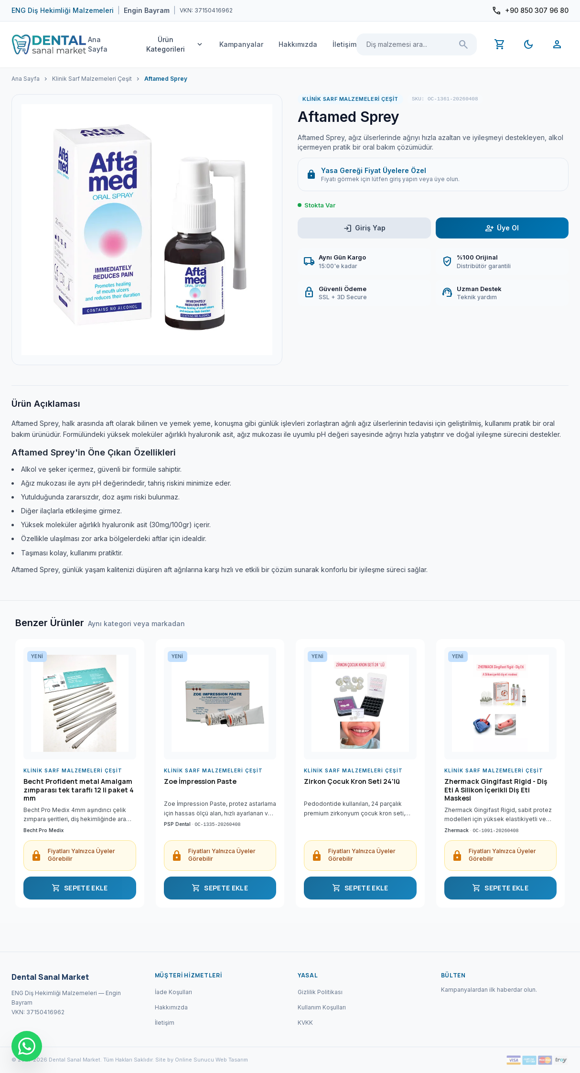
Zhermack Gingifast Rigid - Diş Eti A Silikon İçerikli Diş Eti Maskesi (496, 789)
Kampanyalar (241, 44)
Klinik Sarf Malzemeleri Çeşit (92, 78)
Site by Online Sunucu (184, 1059)
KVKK (305, 1022)
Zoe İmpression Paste (200, 781)
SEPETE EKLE (80, 888)
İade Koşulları (173, 992)
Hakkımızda (298, 44)
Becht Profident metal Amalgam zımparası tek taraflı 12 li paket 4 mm (78, 789)
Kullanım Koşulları (322, 1007)
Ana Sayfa (97, 44)
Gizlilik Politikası (320, 992)
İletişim (344, 44)
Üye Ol (502, 228)
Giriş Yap (364, 228)
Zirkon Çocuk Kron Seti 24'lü (352, 781)
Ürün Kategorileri (175, 44)
